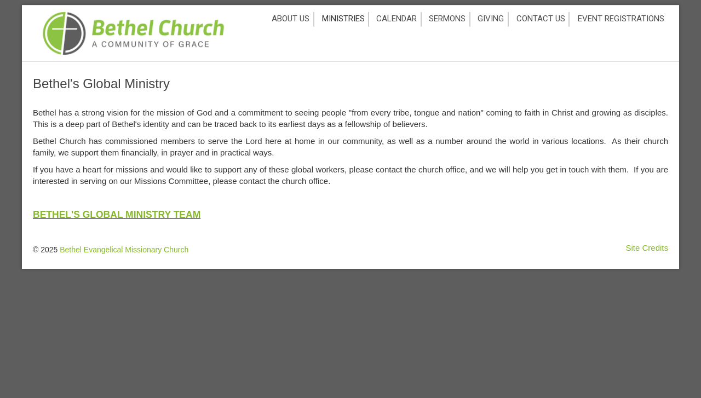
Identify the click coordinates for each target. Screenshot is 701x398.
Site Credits (646, 247)
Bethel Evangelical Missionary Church (124, 249)
